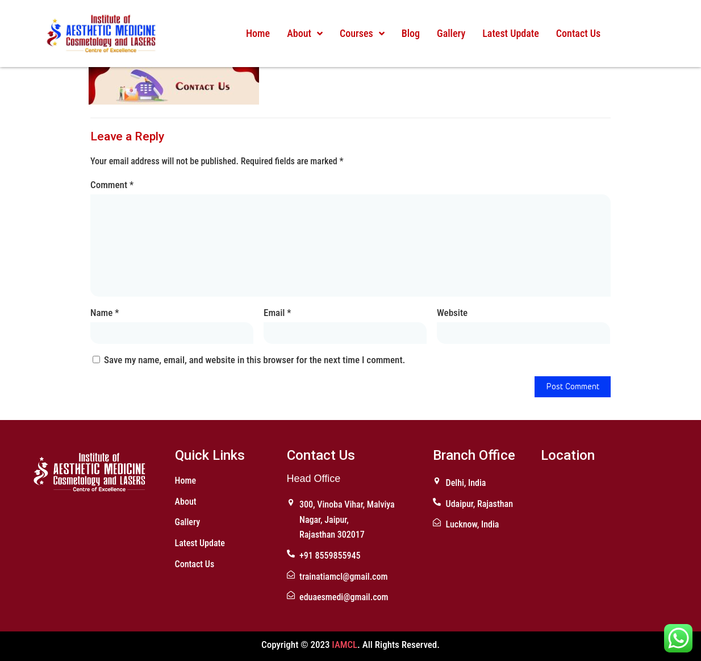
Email (277, 312)
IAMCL (344, 644)
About (305, 33)
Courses (362, 33)
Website (452, 312)
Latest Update (510, 33)
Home (258, 33)
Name (104, 312)
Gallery (451, 33)
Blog (410, 33)
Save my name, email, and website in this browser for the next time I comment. (254, 359)
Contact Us (578, 33)
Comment (111, 184)
